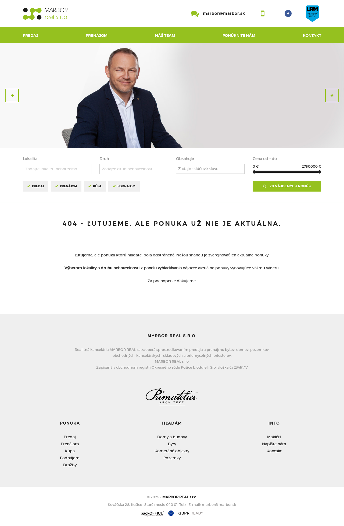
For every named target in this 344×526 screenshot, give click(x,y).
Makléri (274, 437)
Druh (104, 158)
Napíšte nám (274, 444)
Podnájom (126, 186)
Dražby (70, 465)
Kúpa (97, 186)
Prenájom (97, 35)
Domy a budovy (172, 437)
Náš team (165, 35)
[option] (172, 95)
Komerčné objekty (172, 451)
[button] (12, 95)
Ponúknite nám (239, 35)
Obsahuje (185, 158)
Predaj (30, 35)
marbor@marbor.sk (224, 13)
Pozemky (172, 458)
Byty (172, 444)
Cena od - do (265, 158)
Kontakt (312, 35)
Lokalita (30, 158)
